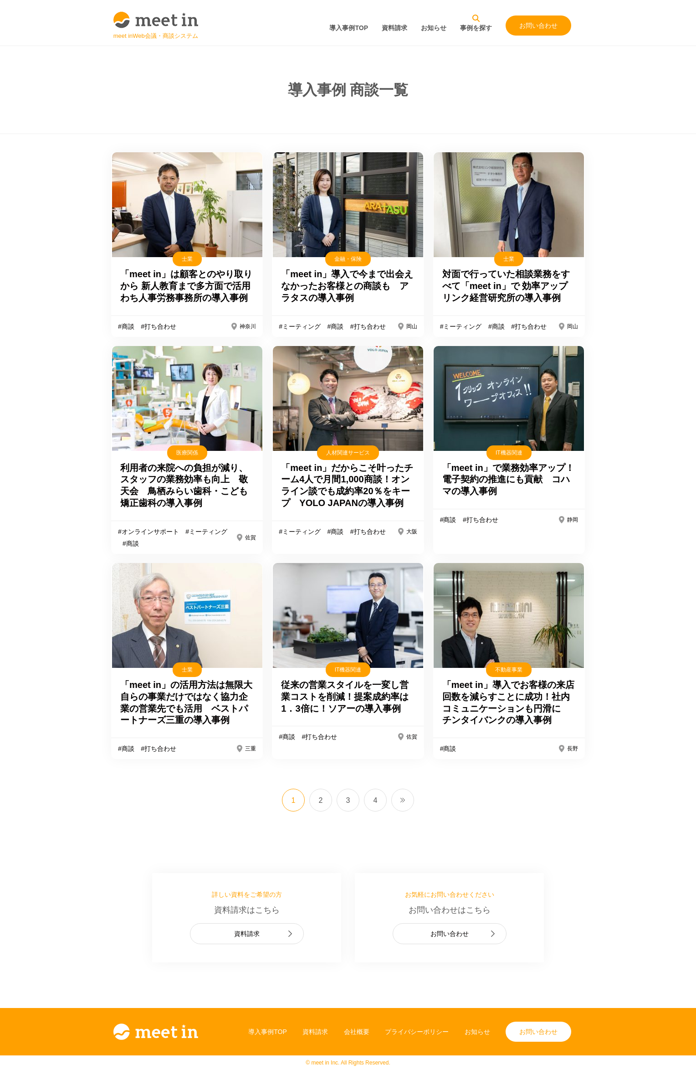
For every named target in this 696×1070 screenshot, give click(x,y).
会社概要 (356, 1032)
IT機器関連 (509, 453)
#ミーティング (300, 326)
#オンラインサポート (148, 531)
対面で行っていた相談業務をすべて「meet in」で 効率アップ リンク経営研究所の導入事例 (509, 286)
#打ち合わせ (158, 326)
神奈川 (248, 326)
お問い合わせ (538, 25)
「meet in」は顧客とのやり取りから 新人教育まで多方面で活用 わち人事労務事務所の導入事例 (191, 286)
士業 (187, 259)
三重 (250, 748)
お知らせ (433, 28)
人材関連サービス (348, 453)
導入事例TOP (348, 28)
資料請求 (394, 28)
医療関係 (187, 453)
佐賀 (250, 537)
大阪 (411, 531)
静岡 (572, 520)
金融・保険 (348, 259)
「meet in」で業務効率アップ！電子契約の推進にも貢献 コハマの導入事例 (508, 479)
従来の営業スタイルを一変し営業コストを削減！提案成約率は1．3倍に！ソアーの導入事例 (345, 696)
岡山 (411, 326)
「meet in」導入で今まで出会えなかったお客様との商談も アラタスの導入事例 (347, 286)
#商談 (126, 326)
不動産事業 (508, 670)
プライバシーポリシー (417, 1032)
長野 (572, 748)
